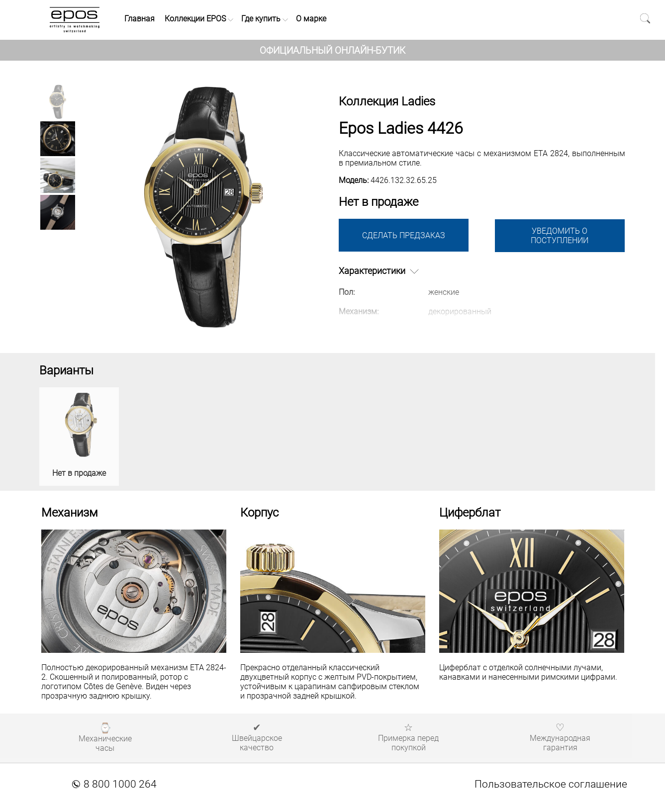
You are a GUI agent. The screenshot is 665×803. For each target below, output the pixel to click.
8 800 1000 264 (114, 784)
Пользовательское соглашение (551, 784)
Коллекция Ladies (387, 101)
